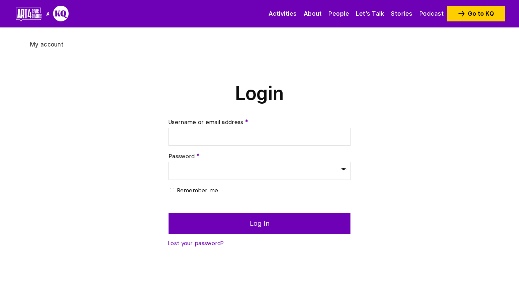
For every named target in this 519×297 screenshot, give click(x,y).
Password (184, 156)
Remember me (197, 190)
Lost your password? (196, 243)
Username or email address (208, 122)
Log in (260, 223)
